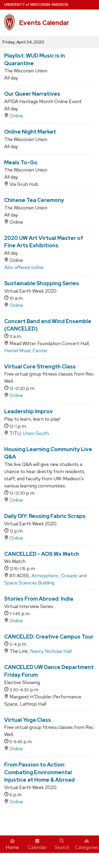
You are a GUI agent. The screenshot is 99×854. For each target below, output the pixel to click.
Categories (86, 844)
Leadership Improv (28, 411)
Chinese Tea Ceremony (34, 200)
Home (12, 844)
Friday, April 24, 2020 (23, 42)
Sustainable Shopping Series (41, 283)
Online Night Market (30, 131)
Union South (36, 433)
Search (62, 844)
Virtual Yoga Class (27, 719)
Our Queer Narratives (32, 93)
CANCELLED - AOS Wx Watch (41, 554)
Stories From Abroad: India (38, 598)
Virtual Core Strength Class (40, 366)
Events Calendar (44, 23)
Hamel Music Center (26, 350)
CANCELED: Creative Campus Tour (48, 636)
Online (16, 116)
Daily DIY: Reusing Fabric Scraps (45, 516)
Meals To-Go (20, 162)
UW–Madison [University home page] (36, 4)
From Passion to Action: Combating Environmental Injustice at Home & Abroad (39, 772)
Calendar (37, 844)
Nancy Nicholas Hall (51, 651)
